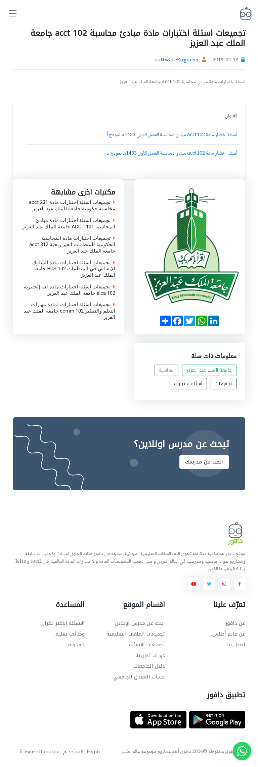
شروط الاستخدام (81, 752)
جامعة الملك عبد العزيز (209, 370)
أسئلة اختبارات (188, 384)
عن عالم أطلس (228, 634)
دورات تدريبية (150, 655)
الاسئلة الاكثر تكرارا (63, 623)
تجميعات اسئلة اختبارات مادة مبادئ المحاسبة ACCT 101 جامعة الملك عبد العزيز (68, 223)
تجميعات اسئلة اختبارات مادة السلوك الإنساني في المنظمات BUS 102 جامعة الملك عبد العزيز (73, 268)
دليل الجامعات (149, 666)
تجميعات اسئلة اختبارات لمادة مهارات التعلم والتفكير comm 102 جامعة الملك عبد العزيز (69, 311)
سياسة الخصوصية (39, 752)
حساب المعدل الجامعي (139, 676)
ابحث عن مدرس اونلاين (140, 623)
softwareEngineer (177, 60)
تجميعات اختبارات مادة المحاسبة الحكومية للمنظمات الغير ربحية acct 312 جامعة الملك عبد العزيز (72, 244)
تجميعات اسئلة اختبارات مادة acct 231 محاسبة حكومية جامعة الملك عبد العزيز (72, 205)
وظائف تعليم (70, 634)
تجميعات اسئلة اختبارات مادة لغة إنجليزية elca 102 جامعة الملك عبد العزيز (69, 290)
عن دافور (235, 623)
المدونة (76, 644)
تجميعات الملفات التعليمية (135, 634)
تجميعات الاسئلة (147, 644)
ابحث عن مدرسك (204, 462)
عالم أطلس (130, 752)
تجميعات (223, 384)
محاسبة (166, 370)
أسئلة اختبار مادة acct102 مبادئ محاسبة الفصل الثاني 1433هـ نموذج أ (172, 135)
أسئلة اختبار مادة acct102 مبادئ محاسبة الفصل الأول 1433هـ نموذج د (172, 153)
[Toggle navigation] (12, 13)
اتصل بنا (236, 644)
